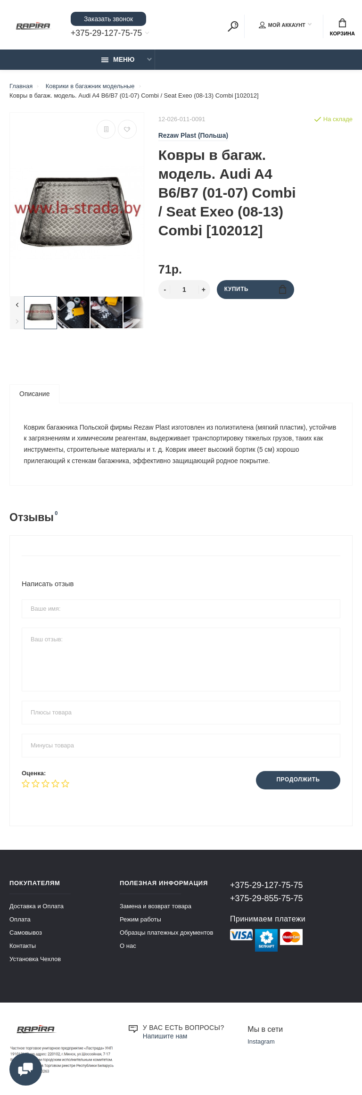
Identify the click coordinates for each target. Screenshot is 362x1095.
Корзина (342, 27)
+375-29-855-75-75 (266, 899)
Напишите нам (165, 1037)
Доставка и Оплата (36, 907)
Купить (255, 289)
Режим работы (140, 920)
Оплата (20, 920)
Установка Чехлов (35, 960)
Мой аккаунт (282, 25)
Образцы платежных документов (166, 933)
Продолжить (298, 782)
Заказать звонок (108, 19)
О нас (128, 947)
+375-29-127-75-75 (107, 33)
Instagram (261, 1043)
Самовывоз (25, 933)
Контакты (22, 947)
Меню (118, 60)
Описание (34, 394)
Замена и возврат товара (155, 907)
